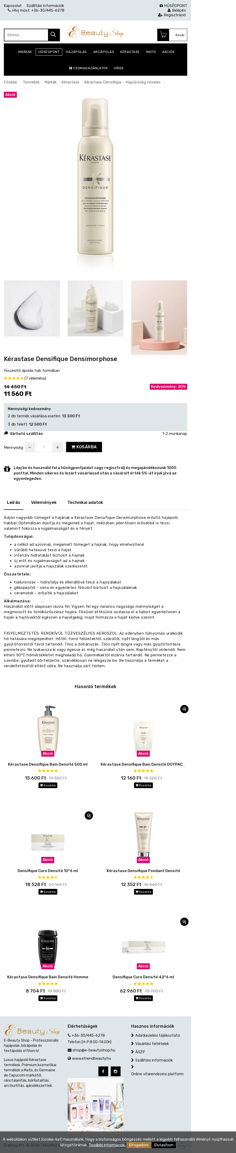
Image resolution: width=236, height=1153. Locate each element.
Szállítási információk (154, 1060)
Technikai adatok (85, 502)
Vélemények (44, 502)
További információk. (107, 1145)
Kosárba (84, 446)
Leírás (13, 502)
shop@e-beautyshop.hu (94, 1050)
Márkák (50, 82)
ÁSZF (140, 1052)
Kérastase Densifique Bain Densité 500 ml (48, 764)
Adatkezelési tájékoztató (157, 1035)
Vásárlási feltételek (152, 1044)
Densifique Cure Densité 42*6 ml (143, 977)
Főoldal (10, 82)
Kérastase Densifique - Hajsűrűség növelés (122, 82)
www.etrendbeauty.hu (91, 1058)
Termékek (31, 82)
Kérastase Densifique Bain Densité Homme (47, 977)
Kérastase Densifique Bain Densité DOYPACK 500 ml (150, 764)
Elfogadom (138, 1145)
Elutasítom (164, 1145)
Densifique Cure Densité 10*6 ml (48, 870)
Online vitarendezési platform (157, 1074)
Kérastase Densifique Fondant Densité (143, 870)
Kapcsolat (13, 5)
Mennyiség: (14, 447)
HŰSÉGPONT (173, 5)
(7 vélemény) (35, 378)
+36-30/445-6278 (88, 1035)
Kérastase (70, 82)
